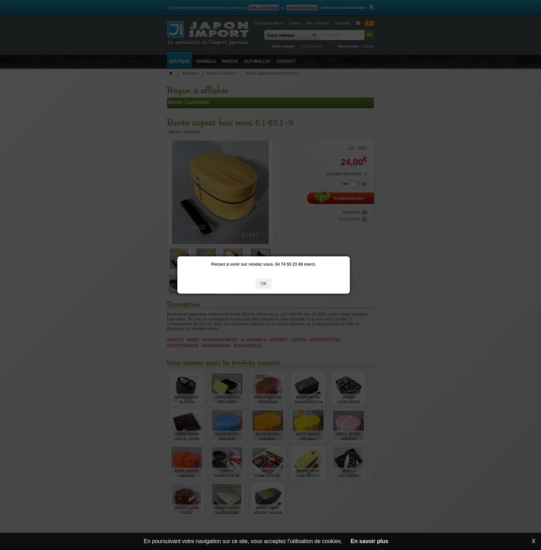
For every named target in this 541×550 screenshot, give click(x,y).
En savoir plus (369, 541)
